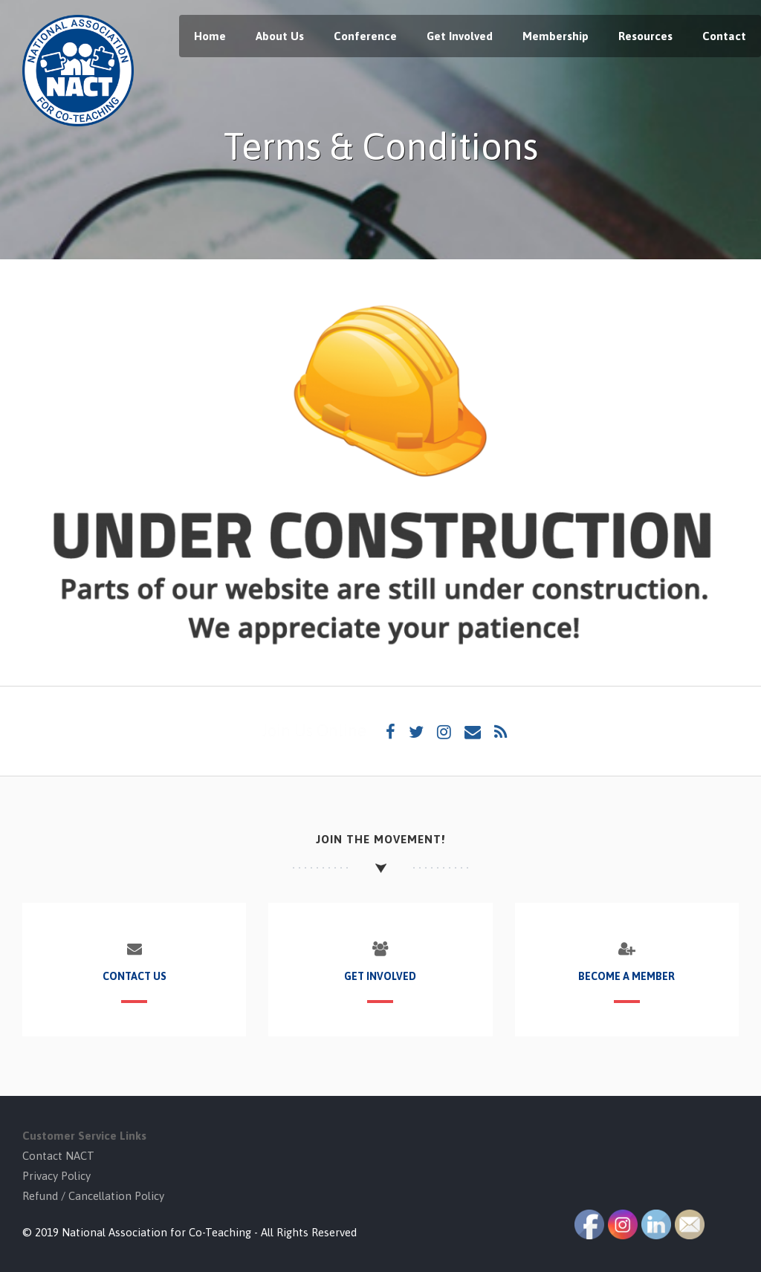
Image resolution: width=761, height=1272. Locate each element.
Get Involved (460, 36)
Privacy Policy (56, 1175)
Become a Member (626, 976)
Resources (645, 36)
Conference (365, 36)
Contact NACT (58, 1155)
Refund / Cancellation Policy (93, 1196)
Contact (724, 36)
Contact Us (134, 976)
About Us (280, 36)
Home (210, 36)
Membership (555, 36)
